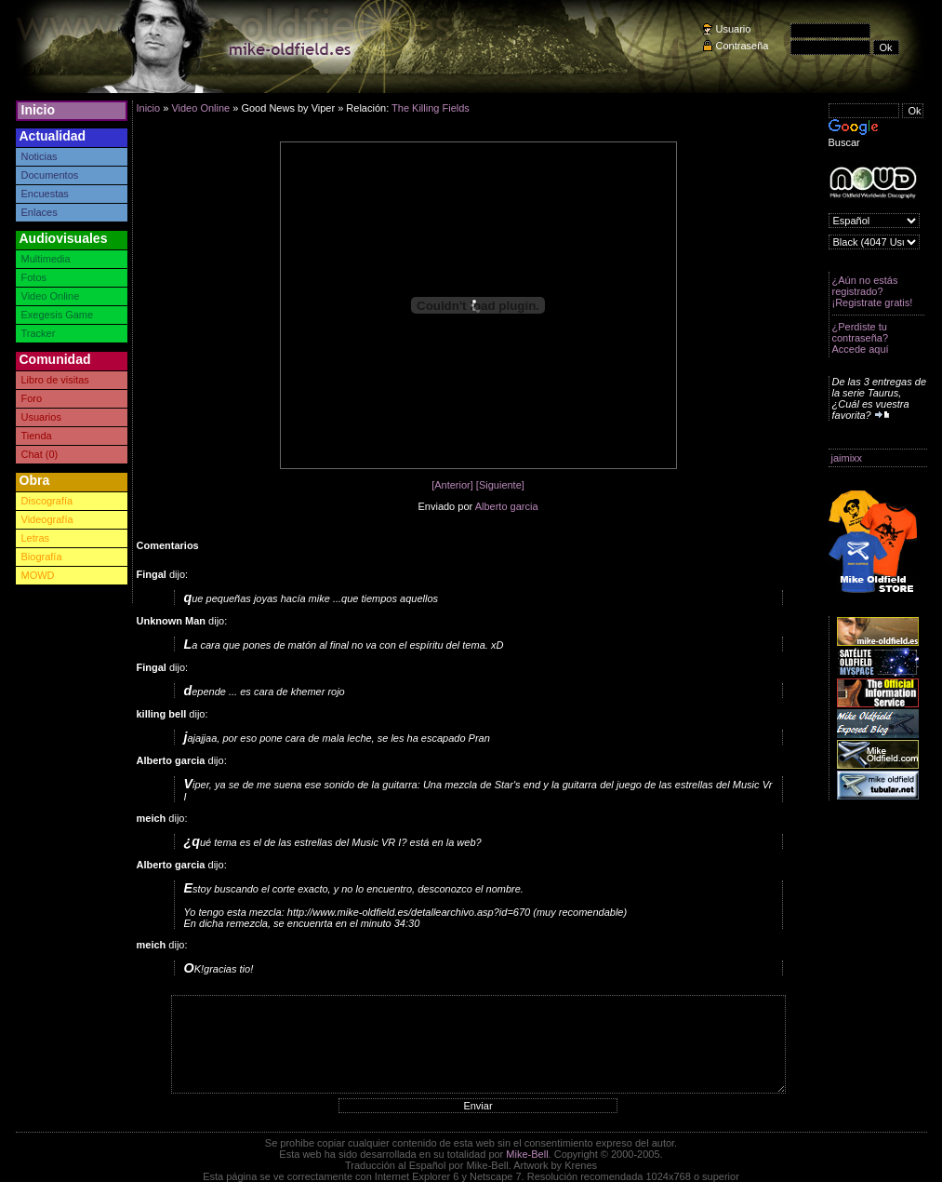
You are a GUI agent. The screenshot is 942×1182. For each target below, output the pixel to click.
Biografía (41, 556)
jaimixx (847, 457)
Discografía (47, 500)
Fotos (34, 277)
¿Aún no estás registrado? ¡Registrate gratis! (872, 291)
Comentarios (168, 545)
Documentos (50, 175)
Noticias (39, 156)
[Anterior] (452, 484)
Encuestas (45, 193)
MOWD (38, 575)
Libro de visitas (55, 379)
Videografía (47, 519)
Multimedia (46, 258)
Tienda (36, 435)
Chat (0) (40, 454)
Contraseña (742, 45)
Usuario (733, 28)
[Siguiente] (500, 484)
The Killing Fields (430, 108)
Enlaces (39, 212)
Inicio (38, 109)
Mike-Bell (527, 1154)
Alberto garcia (506, 506)
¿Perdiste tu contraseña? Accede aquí (860, 338)
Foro (32, 398)
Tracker (38, 333)
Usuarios (41, 417)
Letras (35, 538)
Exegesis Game (57, 314)
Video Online (50, 296)
